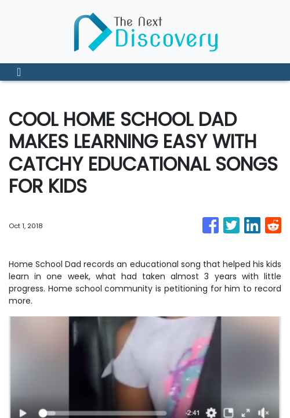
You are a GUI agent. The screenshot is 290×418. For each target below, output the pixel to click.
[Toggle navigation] (18, 72)
